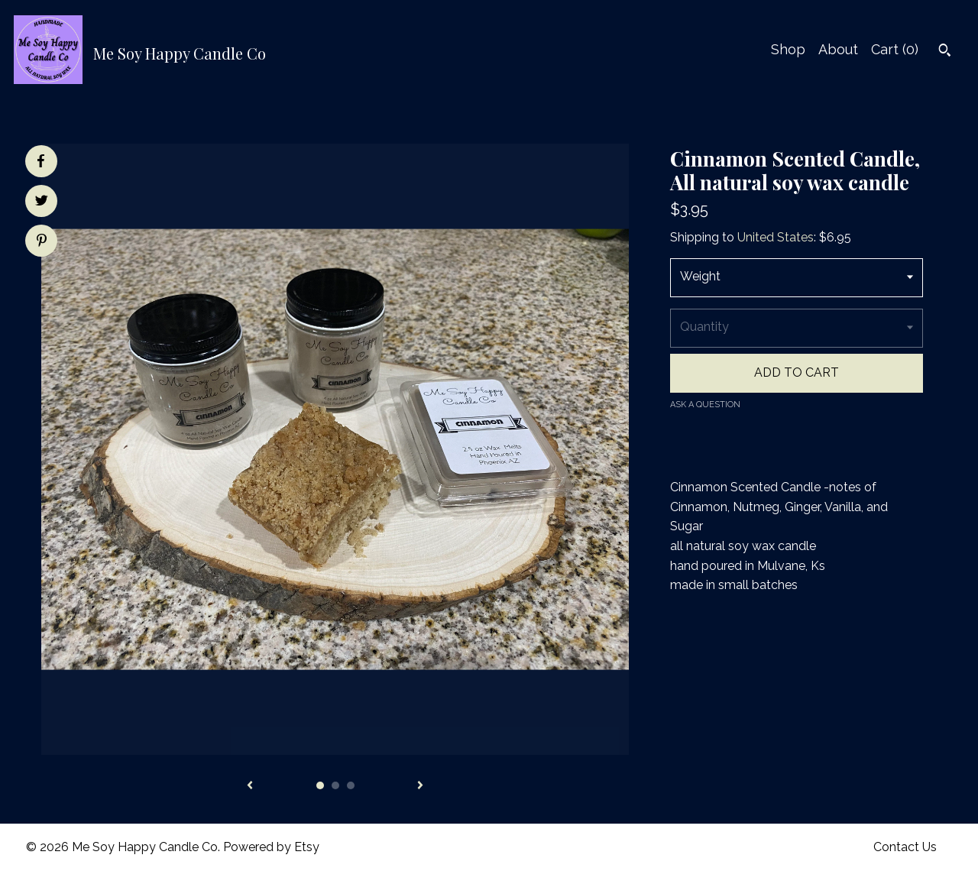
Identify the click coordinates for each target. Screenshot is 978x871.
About (838, 49)
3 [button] (351, 785)
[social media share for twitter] (41, 202)
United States (775, 237)
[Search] (944, 52)
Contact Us (905, 847)
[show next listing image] (420, 786)
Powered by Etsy (271, 847)
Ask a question (705, 405)
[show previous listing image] (250, 786)
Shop (788, 49)
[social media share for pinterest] (41, 242)
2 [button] (335, 785)
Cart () (894, 49)
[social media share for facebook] (40, 161)
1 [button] (320, 785)
